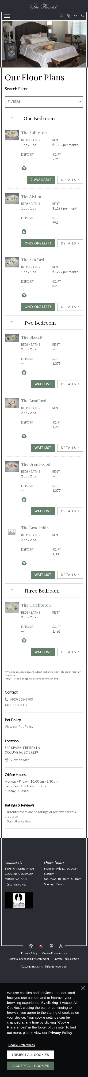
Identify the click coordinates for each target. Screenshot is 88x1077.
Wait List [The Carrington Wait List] (42, 652)
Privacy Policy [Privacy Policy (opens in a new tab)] (60, 1033)
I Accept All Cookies (30, 1066)
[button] (61, 16)
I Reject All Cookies (30, 1055)
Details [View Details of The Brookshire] (70, 575)
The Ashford (32, 259)
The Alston (31, 196)
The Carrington (36, 605)
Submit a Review (18, 821)
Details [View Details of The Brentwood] (70, 511)
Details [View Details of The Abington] (70, 180)
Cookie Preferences (21, 1045)
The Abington (34, 132)
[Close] (83, 988)
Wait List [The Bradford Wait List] (42, 448)
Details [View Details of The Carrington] (70, 652)
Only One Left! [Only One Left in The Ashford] (38, 307)
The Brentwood (35, 464)
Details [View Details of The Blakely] (70, 384)
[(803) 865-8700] (83, 16)
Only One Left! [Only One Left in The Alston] (38, 243)
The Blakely (32, 337)
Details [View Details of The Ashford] (70, 307)
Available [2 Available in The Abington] (41, 180)
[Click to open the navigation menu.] (7, 16)
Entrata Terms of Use (66, 958)
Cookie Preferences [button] (54, 953)
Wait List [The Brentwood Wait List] (42, 511)
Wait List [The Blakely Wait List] (42, 384)
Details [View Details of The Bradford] (70, 448)
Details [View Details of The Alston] (70, 243)
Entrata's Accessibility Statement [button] (29, 958)
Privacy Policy (29, 953)
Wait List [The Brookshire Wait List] (42, 575)
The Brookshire (35, 527)
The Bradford (33, 400)
